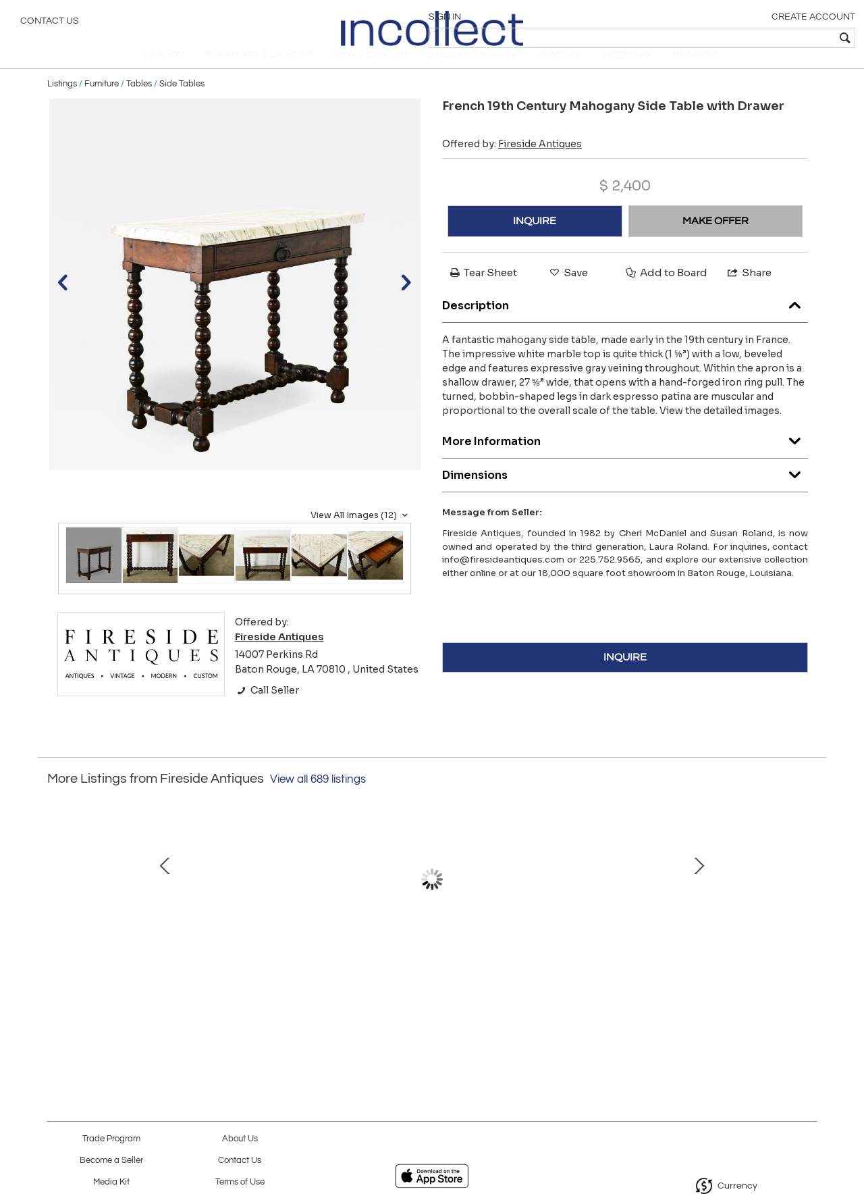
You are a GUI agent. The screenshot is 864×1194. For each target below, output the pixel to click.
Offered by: (512, 163)
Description (625, 321)
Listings (62, 102)
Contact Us (49, 23)
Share (749, 291)
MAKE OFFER (715, 239)
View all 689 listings (318, 798)
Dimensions (625, 490)
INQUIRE (534, 239)
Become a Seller (111, 1160)
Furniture (101, 102)
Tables (139, 102)
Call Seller (267, 709)
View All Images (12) (360, 534)
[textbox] (756, 37)
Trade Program (111, 1139)
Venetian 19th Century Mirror (428, 967)
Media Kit (111, 1182)
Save (567, 291)
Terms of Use (240, 1182)
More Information (625, 457)
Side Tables (182, 102)
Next (807, 912)
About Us (240, 1139)
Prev (57, 912)
